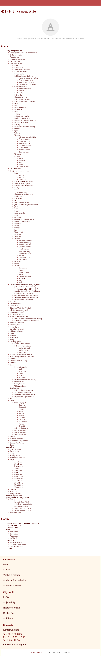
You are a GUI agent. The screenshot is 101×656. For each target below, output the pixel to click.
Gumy (12, 453)
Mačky (21, 158)
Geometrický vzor (20, 86)
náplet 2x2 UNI (24, 350)
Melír (16, 112)
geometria (22, 371)
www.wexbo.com (54, 653)
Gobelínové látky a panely (23, 293)
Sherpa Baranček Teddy (18, 361)
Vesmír (16, 264)
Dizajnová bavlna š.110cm (19, 171)
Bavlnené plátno (16, 63)
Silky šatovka (19, 382)
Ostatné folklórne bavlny (27, 84)
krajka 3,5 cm (19, 466)
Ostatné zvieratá (25, 276)
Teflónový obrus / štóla (22, 508)
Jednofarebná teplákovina (23, 390)
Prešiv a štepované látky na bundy (22, 356)
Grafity (21, 409)
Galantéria (10, 447)
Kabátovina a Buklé (17, 312)
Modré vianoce (24, 251)
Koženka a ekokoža (17, 323)
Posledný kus (14, 57)
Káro (16, 209)
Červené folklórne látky (27, 80)
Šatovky (13, 365)
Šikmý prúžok (15, 451)
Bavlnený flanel (15, 304)
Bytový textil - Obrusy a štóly (17, 498)
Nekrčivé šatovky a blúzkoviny (25, 380)
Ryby (20, 280)
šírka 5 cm (18, 470)
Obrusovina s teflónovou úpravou (26, 295)
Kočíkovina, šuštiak (17, 314)
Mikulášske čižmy (25, 242)
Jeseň (16, 103)
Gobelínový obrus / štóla (23, 504)
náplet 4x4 (22, 352)
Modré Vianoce (24, 143)
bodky (21, 369)
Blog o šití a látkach (13, 525)
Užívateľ (9, 530)
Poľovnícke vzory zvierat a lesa (25, 120)
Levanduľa (18, 110)
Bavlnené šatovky (20, 367)
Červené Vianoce (25, 139)
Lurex (12, 333)
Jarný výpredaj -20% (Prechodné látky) (23, 53)
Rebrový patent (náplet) (22, 346)
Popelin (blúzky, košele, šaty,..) (21, 354)
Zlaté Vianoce (24, 152)
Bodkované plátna (20, 72)
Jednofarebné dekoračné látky (25, 287)
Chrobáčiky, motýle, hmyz (23, 194)
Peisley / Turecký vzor (22, 118)
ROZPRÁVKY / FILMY (17, 59)
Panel (16, 65)
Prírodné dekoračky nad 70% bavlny (27, 291)
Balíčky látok (18, 67)
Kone (21, 164)
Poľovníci (17, 224)
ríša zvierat (23, 377)
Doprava (22, 405)
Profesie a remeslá (21, 122)
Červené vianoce (25, 247)
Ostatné (22, 418)
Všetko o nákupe (16, 542)
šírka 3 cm (18, 464)
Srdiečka (17, 129)
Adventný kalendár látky (27, 137)
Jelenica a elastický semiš (19, 310)
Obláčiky (17, 114)
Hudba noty (18, 93)
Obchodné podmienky (18, 544)
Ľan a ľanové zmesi (17, 329)
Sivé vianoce (23, 255)
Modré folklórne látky (26, 82)
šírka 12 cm (18, 481)
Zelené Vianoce (24, 150)
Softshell (13, 363)
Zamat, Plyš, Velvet (17, 443)
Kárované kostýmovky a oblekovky (26, 321)
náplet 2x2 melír (24, 348)
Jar (15, 200)
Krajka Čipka (14, 327)
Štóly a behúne (15, 512)
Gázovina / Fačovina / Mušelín (20, 308)
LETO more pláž (20, 108)
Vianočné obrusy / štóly (22, 510)
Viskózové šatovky (21, 386)
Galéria (7, 569)
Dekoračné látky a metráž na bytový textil (25, 285)
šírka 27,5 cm (19, 485)
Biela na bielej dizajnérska (23, 186)
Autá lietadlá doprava (22, 70)
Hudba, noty (18, 196)
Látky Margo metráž (14, 51)
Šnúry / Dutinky (15, 493)
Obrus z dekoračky (21, 506)
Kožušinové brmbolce (17, 458)
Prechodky (14, 491)
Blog (5, 564)
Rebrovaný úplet (20, 432)
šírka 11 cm (18, 479)
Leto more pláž (19, 213)
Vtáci (20, 162)
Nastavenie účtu (11, 607)
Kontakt (9, 549)
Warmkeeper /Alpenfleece (19, 441)
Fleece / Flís (14, 306)
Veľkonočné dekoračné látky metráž (27, 297)
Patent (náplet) (15, 342)
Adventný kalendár (25, 240)
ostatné (21, 375)
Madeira (13, 335)
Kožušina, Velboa (16, 325)
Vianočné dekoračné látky (23, 299)
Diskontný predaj (16, 55)
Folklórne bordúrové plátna (28, 78)
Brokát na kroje (15, 169)
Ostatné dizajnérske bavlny (24, 219)
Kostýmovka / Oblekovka (19, 316)
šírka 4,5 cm (18, 468)
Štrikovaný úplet (20, 434)
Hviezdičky (18, 95)
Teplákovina (14, 388)
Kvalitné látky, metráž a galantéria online (22, 523)
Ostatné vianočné (25, 145)
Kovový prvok (15, 455)
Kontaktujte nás (11, 629)
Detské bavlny (19, 74)
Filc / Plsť (13, 302)
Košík (6, 597)
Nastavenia (14, 532)
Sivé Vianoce (23, 148)
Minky (12, 339)
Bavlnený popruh (16, 449)
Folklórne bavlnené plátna (23, 76)
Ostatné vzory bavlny (21, 116)
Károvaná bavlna (25, 89)
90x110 (21, 177)
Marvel (21, 413)
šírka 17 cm (18, 483)
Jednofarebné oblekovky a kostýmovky (28, 318)
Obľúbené (13, 538)
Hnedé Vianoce (24, 141)
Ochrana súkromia (16, 546)
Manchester (14, 337)
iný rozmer (22, 179)
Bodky (16, 188)
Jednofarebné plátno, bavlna (24, 101)
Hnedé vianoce (24, 249)
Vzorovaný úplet (20, 403)
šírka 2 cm (18, 462)
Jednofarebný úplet (21, 428)
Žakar (12, 445)
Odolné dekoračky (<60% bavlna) (26, 289)
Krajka (12, 460)
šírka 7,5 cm (18, 477)
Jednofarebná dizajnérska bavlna (26, 205)
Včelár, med (18, 232)
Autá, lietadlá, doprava (22, 183)
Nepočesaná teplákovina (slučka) (26, 396)
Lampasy (13, 489)
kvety (21, 373)
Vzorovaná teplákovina (22, 392)
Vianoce (17, 135)
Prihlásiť (67, 653)
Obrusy (12, 500)
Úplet (12, 401)
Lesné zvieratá (24, 167)
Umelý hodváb (19, 384)
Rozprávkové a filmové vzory (24, 127)
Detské (17, 190)
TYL (11, 399)
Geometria (22, 407)
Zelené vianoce (24, 257)
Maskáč (21, 415)
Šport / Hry (23, 422)
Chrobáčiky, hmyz (20, 97)
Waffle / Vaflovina (16, 439)
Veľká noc (17, 133)
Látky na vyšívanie (16, 331)
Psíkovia (22, 160)
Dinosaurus (23, 268)
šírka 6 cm (18, 474)
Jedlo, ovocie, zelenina (22, 99)
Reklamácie (14, 536)
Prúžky (21, 91)
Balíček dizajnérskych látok (24, 181)
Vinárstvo (17, 154)
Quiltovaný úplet (20, 430)
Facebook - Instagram (14, 644)
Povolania (18, 234)
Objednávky (14, 534)
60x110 (21, 175)
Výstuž (12, 436)
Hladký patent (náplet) (22, 344)
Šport (16, 131)
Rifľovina (13, 358)
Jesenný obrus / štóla (21, 502)
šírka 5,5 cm (18, 472)
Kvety (16, 105)
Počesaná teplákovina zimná (24, 394)
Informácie (10, 540)
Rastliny (17, 124)
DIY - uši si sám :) (16, 61)
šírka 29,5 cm (19, 487)
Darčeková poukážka (14, 496)
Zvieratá (17, 156)
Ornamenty (18, 217)
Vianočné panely (24, 245)
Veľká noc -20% (12, 527)
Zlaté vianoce (23, 259)
